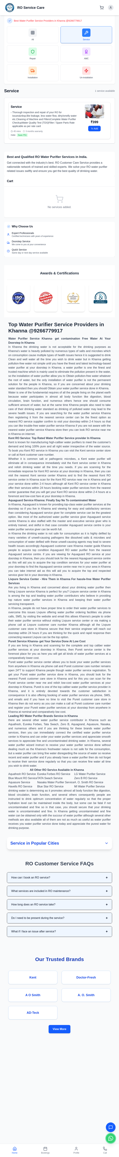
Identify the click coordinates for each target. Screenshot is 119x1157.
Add (94, 128)
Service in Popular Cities (59, 843)
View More (59, 1029)
